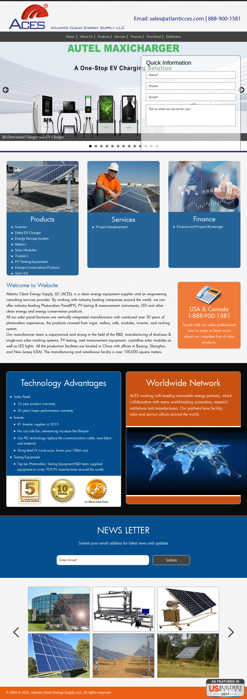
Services (120, 36)
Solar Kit (21, 273)
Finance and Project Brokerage (200, 227)
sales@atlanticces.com (177, 19)
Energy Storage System (31, 238)
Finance (136, 36)
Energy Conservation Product (37, 267)
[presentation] (182, 140)
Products (103, 36)
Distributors (173, 36)
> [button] (241, 90)
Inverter (21, 227)
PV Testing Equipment (31, 262)
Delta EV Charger (28, 233)
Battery (20, 244)
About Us (86, 36)
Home (70, 36)
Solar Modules (25, 250)
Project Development (112, 227)
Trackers (21, 256)
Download (154, 36)
